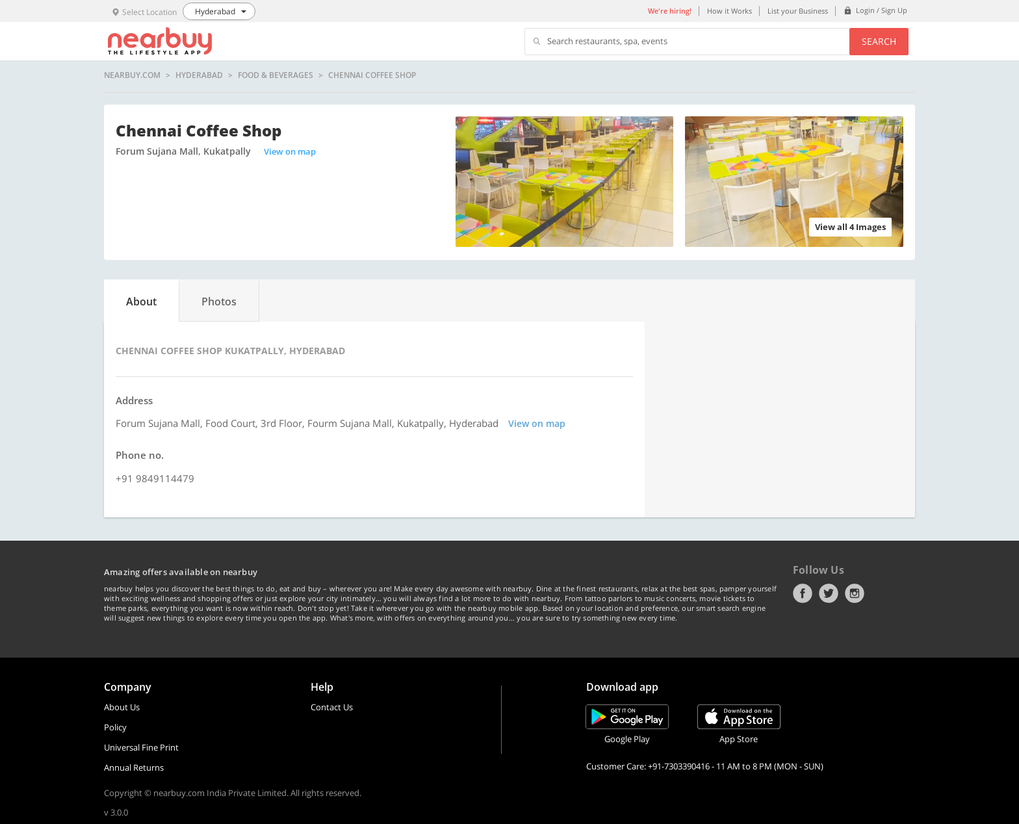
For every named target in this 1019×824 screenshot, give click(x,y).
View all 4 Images (850, 227)
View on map (290, 151)
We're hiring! (669, 11)
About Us (122, 707)
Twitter (828, 593)
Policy (115, 727)
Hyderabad (199, 75)
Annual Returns (134, 767)
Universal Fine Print (141, 747)
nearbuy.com (132, 75)
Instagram (854, 593)
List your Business (797, 11)
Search (879, 41)
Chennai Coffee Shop (372, 75)
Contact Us (332, 707)
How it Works (729, 11)
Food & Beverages (275, 75)
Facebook (802, 593)
